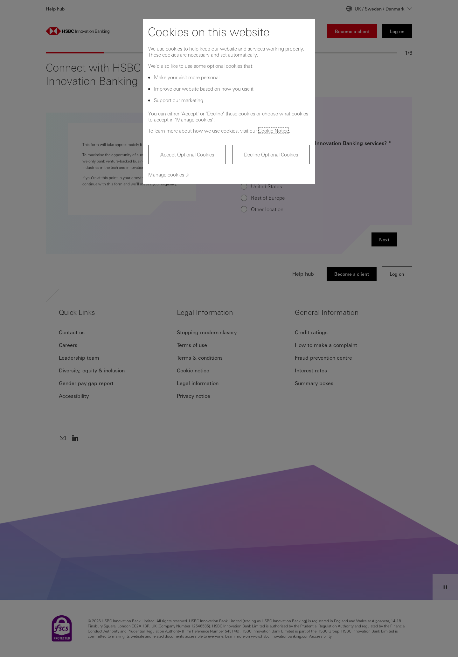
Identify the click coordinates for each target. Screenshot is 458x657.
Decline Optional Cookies (271, 154)
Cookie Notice (273, 130)
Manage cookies (166, 174)
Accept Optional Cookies (187, 154)
